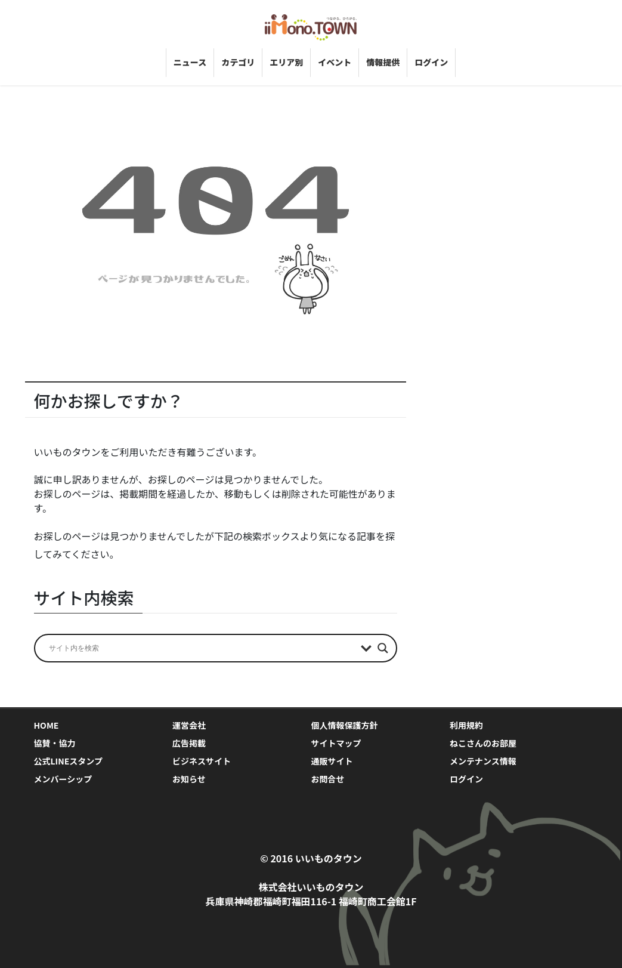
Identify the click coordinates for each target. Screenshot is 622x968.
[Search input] (202, 648)
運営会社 (189, 725)
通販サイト (332, 761)
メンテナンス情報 (483, 761)
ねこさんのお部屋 (483, 743)
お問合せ (328, 779)
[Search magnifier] (383, 648)
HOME (46, 725)
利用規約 (466, 725)
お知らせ (189, 779)
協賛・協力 (55, 743)
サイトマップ (336, 743)
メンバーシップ (63, 779)
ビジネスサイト (201, 761)
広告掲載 (189, 743)
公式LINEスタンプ (68, 761)
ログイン (466, 779)
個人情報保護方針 (344, 725)
